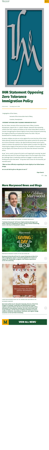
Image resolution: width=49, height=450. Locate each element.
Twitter (44, 175)
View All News (27, 321)
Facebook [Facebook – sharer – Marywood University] (42, 175)
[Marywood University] (5, 1)
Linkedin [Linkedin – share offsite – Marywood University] (46, 175)
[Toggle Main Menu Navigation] (46, 1)
